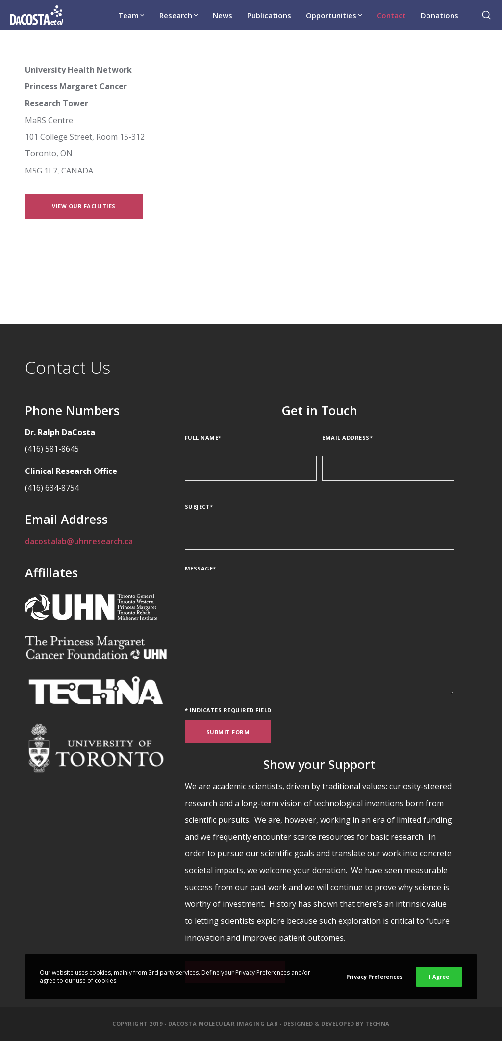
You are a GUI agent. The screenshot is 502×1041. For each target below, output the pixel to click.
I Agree (439, 976)
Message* (200, 568)
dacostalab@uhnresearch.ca (79, 541)
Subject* (199, 506)
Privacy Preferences (374, 976)
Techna (377, 1023)
